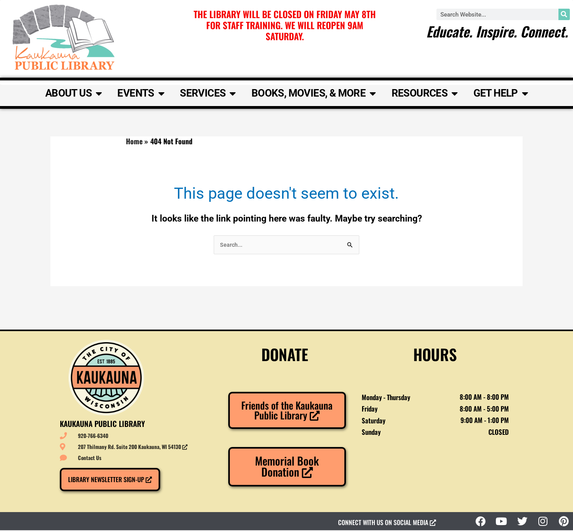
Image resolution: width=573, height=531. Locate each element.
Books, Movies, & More (313, 93)
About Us (73, 93)
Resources (425, 93)
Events (140, 93)
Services (208, 93)
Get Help (500, 93)
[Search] (564, 14)
